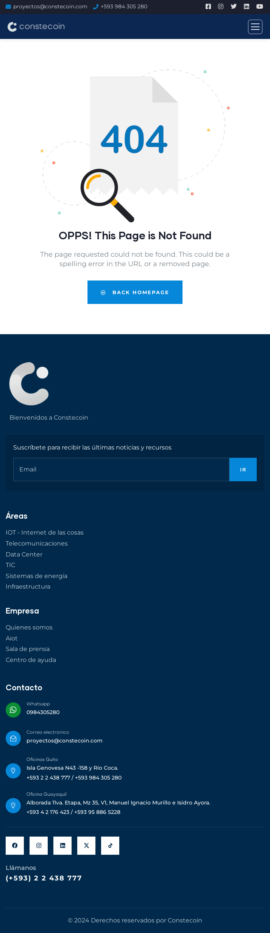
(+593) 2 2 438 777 (44, 878)
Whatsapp (38, 704)
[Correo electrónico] (13, 738)
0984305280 (43, 712)
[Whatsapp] (13, 710)
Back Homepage (135, 292)
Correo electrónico (48, 732)
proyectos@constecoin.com (50, 6)
